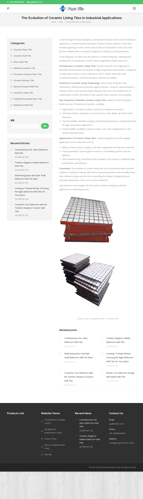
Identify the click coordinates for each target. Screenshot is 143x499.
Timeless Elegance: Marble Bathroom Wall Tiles (118, 340)
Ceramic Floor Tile (23, 49)
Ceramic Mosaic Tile (24, 80)
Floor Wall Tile (21, 62)
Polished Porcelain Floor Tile (28, 99)
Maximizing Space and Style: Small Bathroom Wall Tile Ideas (78, 355)
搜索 (12, 120)
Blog (87, 319)
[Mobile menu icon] (134, 8)
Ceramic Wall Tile (22, 55)
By (98, 319)
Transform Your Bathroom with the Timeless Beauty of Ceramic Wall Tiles (78, 377)
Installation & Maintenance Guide (53, 431)
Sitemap (48, 454)
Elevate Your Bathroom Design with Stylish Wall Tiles (120, 375)
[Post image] (60, 338)
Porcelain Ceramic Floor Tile (28, 74)
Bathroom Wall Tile (23, 105)
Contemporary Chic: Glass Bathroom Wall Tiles (76, 340)
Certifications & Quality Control (54, 421)
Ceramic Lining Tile (23, 92)
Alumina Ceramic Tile (24, 68)
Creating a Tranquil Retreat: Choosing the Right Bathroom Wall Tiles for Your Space (119, 357)
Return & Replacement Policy (54, 447)
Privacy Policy (50, 438)
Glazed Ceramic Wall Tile (26, 86)
